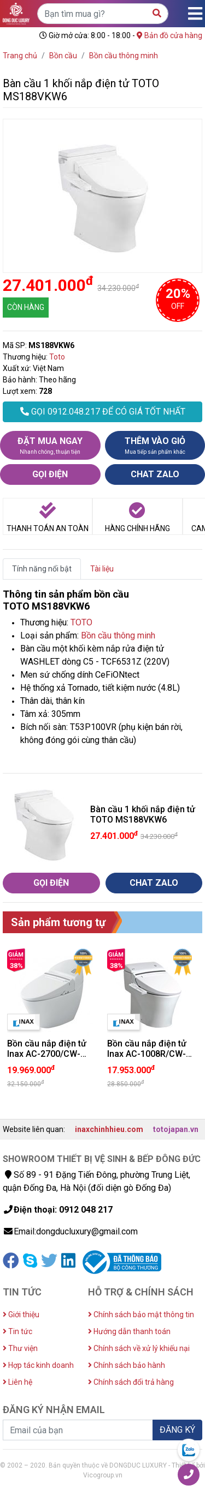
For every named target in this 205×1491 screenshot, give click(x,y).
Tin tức (17, 1331)
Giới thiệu (21, 1314)
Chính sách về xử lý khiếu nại (139, 1348)
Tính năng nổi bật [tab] (42, 568)
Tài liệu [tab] (102, 568)
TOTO (81, 622)
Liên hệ (17, 1382)
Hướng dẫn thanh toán (129, 1331)
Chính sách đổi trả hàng (131, 1382)
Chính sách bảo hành (126, 1365)
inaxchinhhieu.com (109, 1129)
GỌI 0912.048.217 (102, 411)
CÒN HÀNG (25, 307)
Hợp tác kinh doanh (38, 1365)
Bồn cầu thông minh (118, 635)
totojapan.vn (175, 1129)
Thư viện (20, 1348)
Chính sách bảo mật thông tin (141, 1314)
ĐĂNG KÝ (177, 1430)
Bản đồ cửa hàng (169, 35)
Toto (57, 356)
